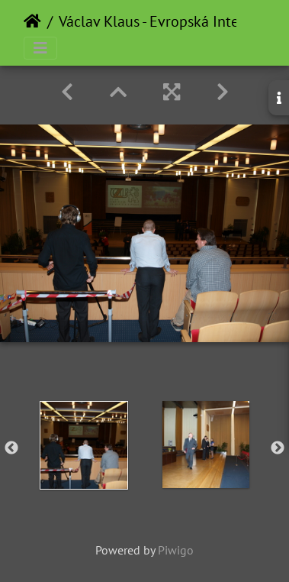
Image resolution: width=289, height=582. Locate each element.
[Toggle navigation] (40, 48)
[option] (84, 445)
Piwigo (176, 550)
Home (32, 21)
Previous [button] (11, 448)
